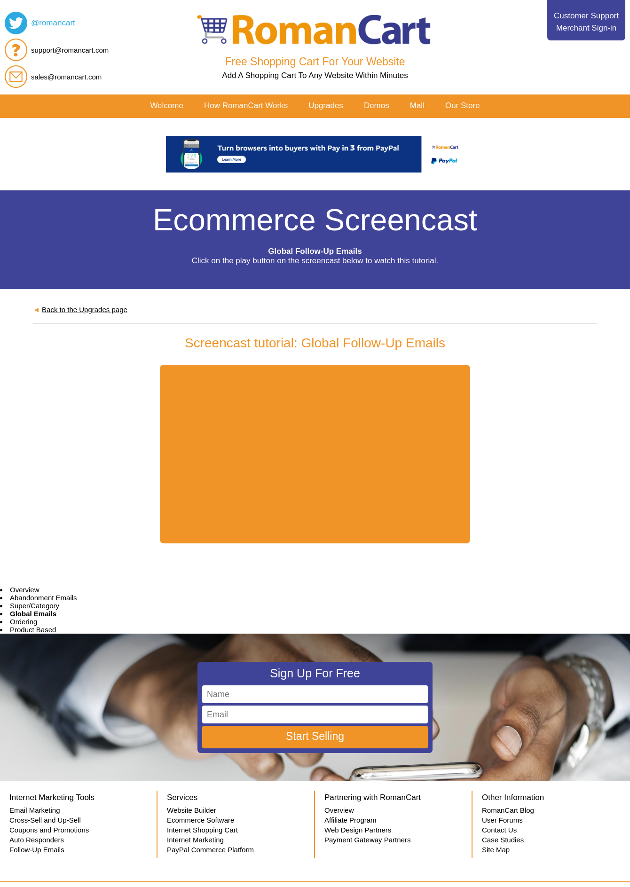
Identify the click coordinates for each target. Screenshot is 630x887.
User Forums (502, 820)
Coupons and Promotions (49, 830)
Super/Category (34, 606)
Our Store (462, 105)
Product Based (33, 630)
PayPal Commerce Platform (210, 850)
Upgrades (325, 105)
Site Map (496, 850)
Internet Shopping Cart (202, 830)
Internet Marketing (195, 840)
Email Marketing (34, 810)
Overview (24, 590)
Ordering (23, 622)
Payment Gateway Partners (367, 840)
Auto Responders (36, 840)
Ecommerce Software (200, 820)
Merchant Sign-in (586, 28)
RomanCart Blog (508, 810)
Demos (376, 105)
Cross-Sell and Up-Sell (45, 820)
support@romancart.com (70, 50)
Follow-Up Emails (36, 850)
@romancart (53, 22)
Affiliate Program (350, 820)
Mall (417, 105)
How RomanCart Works (246, 105)
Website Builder (191, 810)
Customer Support (586, 15)
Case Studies (503, 840)
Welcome (166, 105)
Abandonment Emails (43, 598)
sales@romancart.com (66, 77)
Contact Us (499, 830)
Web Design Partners (357, 830)
